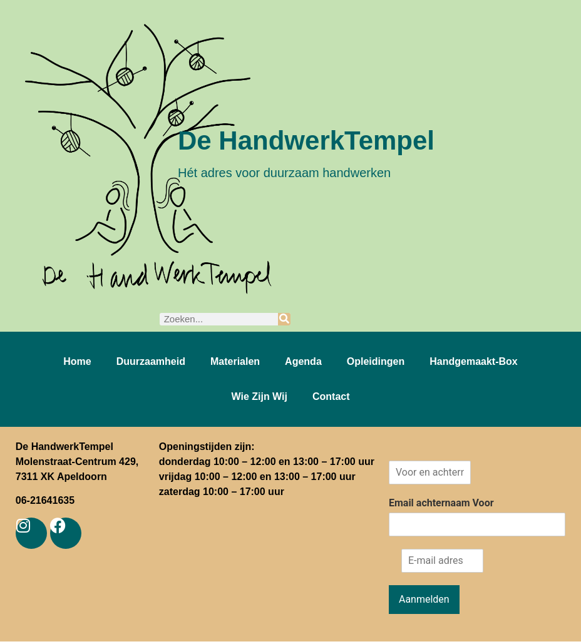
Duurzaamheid (150, 361)
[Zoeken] (284, 319)
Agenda (303, 361)
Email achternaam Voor (441, 503)
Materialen (235, 361)
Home (77, 361)
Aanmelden (424, 599)
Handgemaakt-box (473, 361)
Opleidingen (375, 361)
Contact (331, 396)
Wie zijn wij (259, 396)
